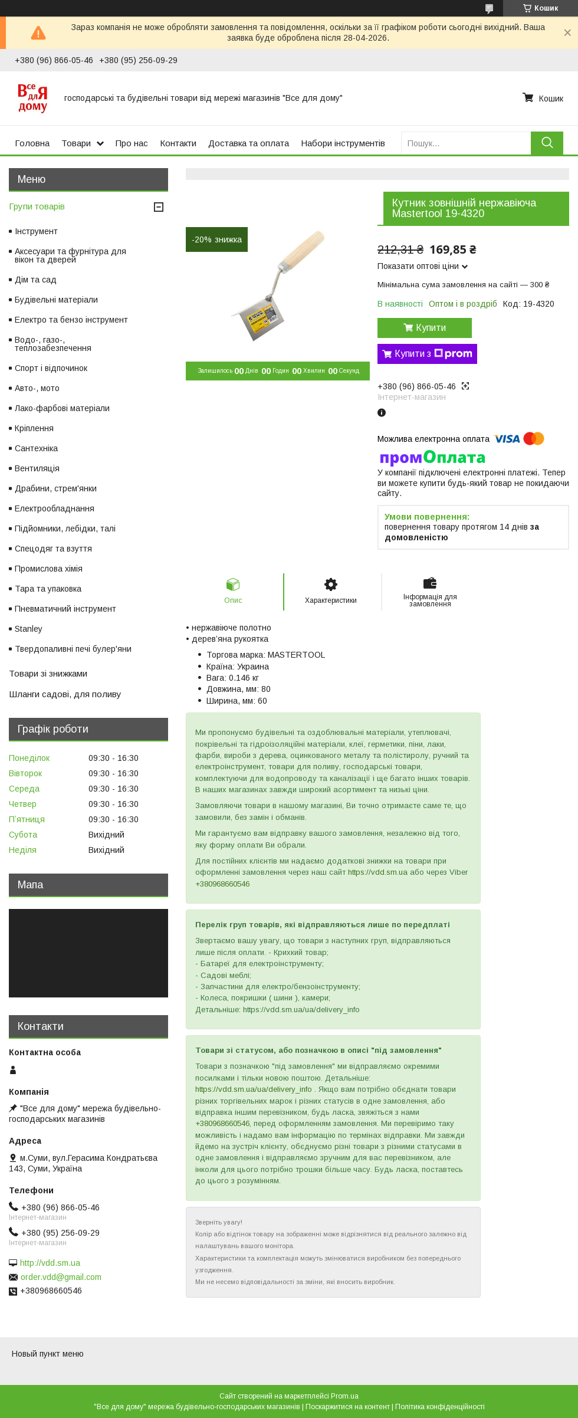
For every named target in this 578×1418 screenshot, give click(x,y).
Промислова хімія (49, 568)
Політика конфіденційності (440, 1407)
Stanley (28, 628)
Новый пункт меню (48, 1353)
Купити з (433, 354)
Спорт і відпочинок (51, 368)
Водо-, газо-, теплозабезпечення (53, 344)
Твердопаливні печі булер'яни (73, 649)
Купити (431, 328)
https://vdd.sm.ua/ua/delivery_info (253, 1089)
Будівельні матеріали (56, 299)
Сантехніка (36, 448)
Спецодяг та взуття (53, 548)
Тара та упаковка (48, 588)
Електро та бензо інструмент (71, 319)
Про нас (132, 143)
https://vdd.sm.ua (378, 872)
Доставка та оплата (248, 143)
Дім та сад (36, 279)
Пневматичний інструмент (65, 608)
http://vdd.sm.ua (50, 1263)
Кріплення (34, 428)
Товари (76, 143)
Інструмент (36, 231)
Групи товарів (37, 206)
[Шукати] (547, 143)
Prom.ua (345, 1396)
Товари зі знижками (48, 673)
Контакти (178, 143)
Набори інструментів (343, 143)
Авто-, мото (37, 388)
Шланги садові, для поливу (65, 694)
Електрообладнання (54, 508)
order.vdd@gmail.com (61, 1277)
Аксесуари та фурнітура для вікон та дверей (70, 255)
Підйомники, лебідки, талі (65, 528)
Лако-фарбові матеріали (62, 408)
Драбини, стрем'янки (56, 488)
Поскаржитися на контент (348, 1407)
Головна (32, 143)
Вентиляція (37, 468)
